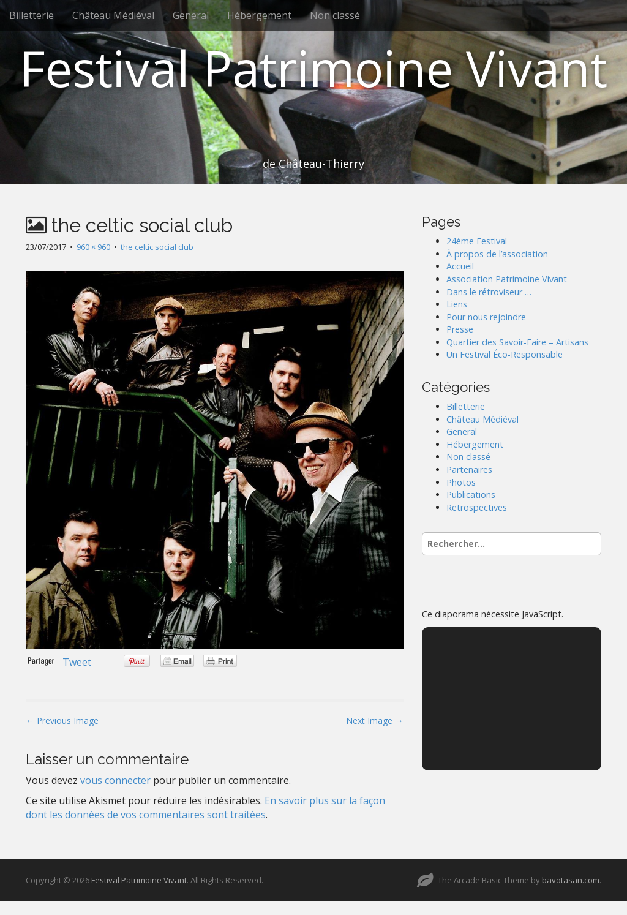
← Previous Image (62, 720)
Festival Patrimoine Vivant (313, 67)
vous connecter (115, 780)
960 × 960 (93, 246)
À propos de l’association (497, 254)
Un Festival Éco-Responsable (504, 354)
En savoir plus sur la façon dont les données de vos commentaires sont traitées (205, 807)
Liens (456, 304)
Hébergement (259, 15)
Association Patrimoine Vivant (506, 279)
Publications (470, 494)
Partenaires (469, 469)
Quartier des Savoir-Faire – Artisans (517, 342)
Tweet (76, 662)
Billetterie (31, 15)
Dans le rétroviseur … (488, 292)
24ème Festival (476, 241)
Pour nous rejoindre (486, 317)
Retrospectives (476, 507)
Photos (461, 482)
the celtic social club (157, 246)
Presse (459, 329)
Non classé (335, 15)
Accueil (460, 266)
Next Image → (375, 720)
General (191, 15)
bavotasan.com (570, 880)
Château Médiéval (113, 15)
